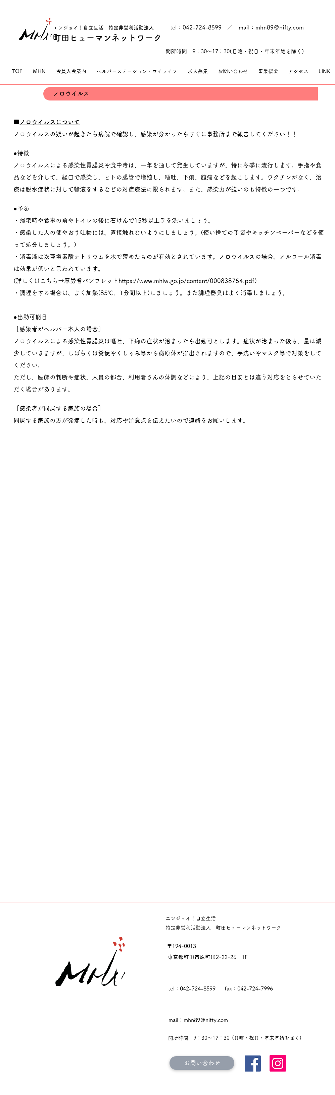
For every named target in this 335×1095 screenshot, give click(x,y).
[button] (39, 71)
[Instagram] (278, 1063)
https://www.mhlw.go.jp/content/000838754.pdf (186, 281)
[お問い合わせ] (202, 1063)
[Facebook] (253, 1063)
